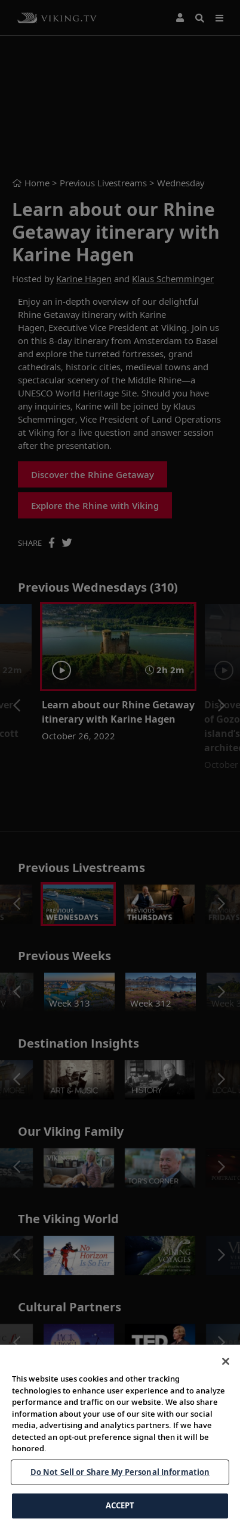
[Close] (226, 1361)
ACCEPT (120, 1505)
